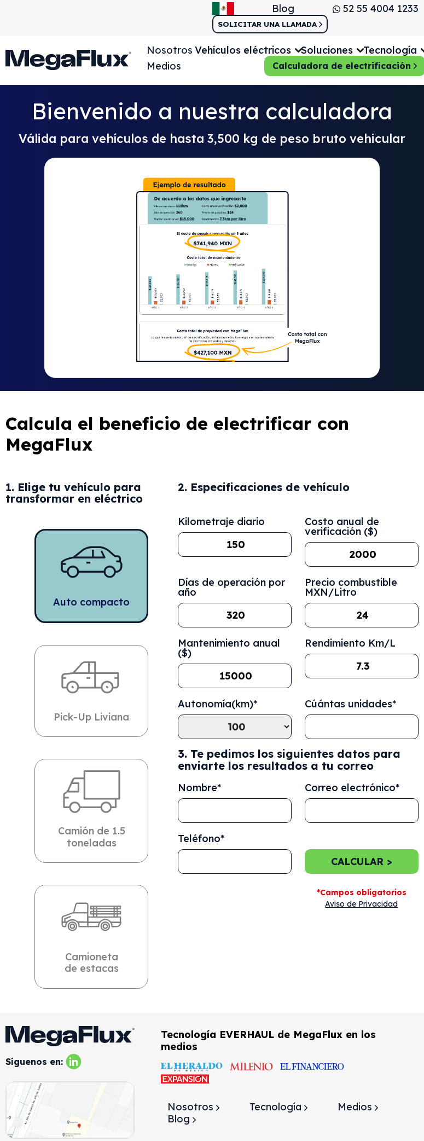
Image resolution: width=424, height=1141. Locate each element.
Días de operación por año (231, 588)
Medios (164, 66)
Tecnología (278, 1108)
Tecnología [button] (390, 50)
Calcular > (361, 861)
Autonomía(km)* (217, 705)
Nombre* (199, 788)
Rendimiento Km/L (350, 644)
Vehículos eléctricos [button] (243, 50)
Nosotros (170, 50)
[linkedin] (73, 1060)
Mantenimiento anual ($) (229, 649)
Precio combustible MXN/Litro (351, 588)
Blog (283, 9)
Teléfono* (201, 839)
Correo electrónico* (352, 788)
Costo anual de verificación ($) (342, 527)
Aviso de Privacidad (361, 904)
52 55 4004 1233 (376, 9)
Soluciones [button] (327, 50)
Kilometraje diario (221, 522)
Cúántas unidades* (350, 705)
